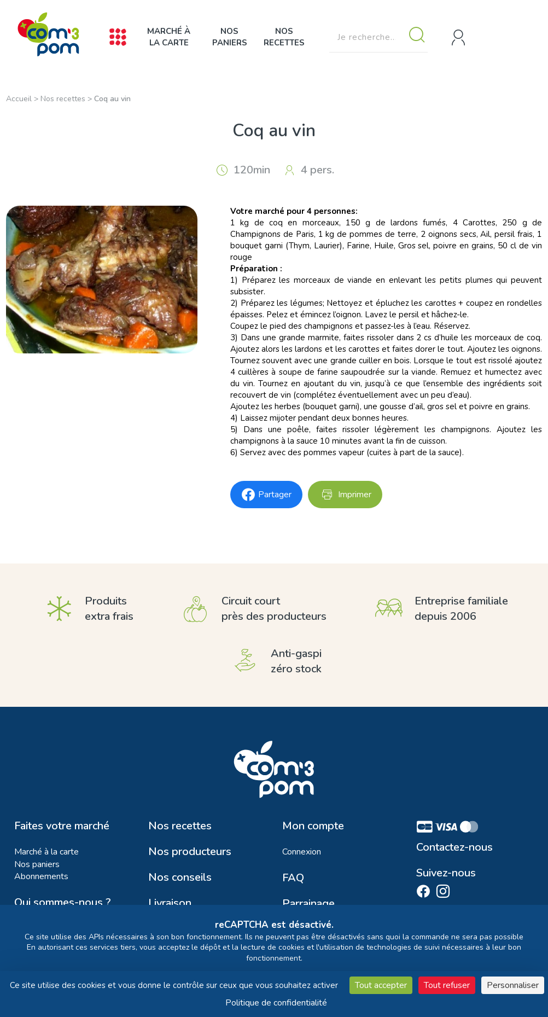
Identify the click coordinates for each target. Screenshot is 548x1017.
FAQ (293, 878)
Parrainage (308, 904)
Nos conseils (180, 877)
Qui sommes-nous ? (62, 903)
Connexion (301, 852)
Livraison (169, 903)
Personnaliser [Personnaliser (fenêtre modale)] (513, 985)
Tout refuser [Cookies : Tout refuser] (447, 985)
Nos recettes (284, 37)
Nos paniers (229, 37)
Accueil (19, 99)
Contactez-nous (454, 847)
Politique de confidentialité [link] (276, 1003)
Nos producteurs (189, 852)
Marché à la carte (168, 37)
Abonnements (41, 876)
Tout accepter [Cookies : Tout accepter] (381, 985)
